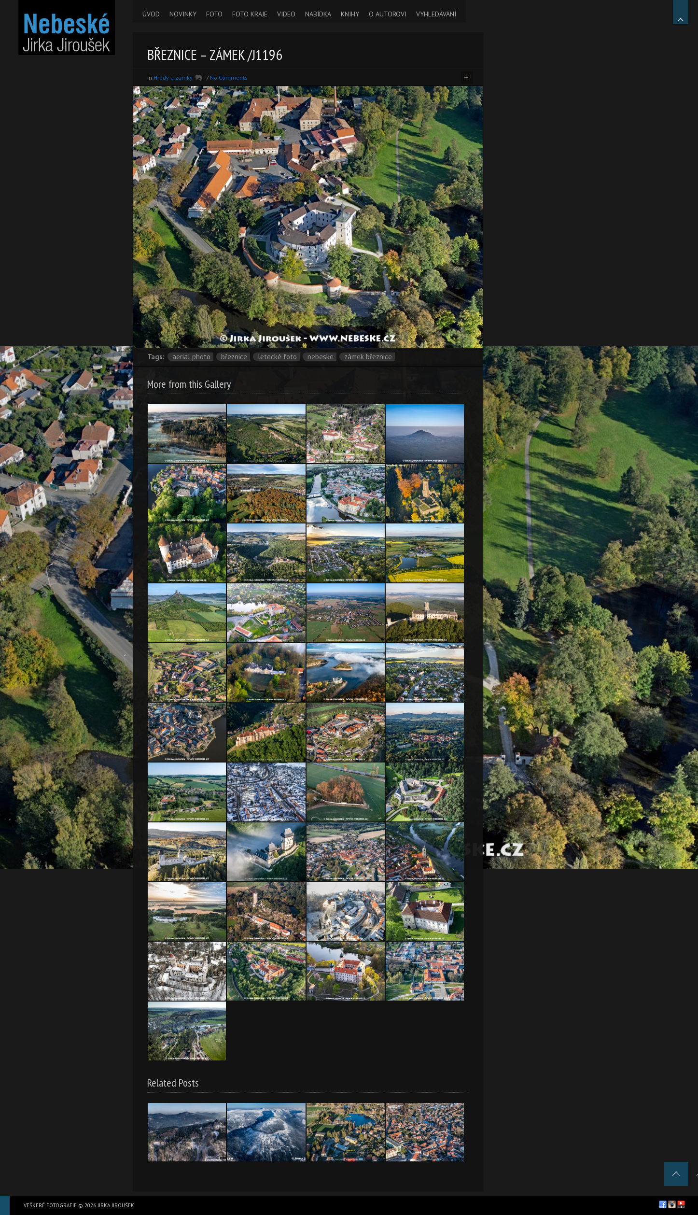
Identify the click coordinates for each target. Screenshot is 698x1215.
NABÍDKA (318, 14)
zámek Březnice (368, 357)
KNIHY (350, 14)
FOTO (214, 14)
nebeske (320, 357)
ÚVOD (151, 14)
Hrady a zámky (173, 77)
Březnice (234, 357)
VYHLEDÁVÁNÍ (436, 14)
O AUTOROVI (387, 14)
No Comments (229, 77)
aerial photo (191, 357)
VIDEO (286, 14)
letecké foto (277, 357)
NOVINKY (182, 14)
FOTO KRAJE (249, 14)
